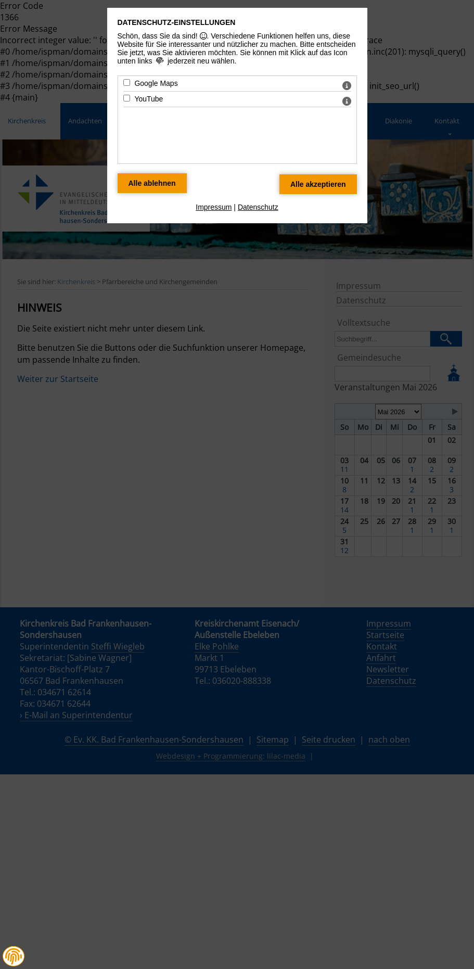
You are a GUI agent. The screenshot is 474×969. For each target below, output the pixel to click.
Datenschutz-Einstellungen (177, 22)
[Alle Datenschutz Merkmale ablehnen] (152, 183)
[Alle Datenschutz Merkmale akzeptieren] (318, 184)
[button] (13, 956)
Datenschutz (258, 207)
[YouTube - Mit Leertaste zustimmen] (126, 98)
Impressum (214, 207)
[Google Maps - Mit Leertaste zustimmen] (126, 82)
